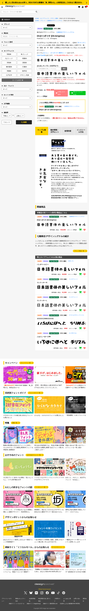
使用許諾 (67, 131)
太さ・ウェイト (8, 86)
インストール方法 (81, 131)
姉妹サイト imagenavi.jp (34, 603)
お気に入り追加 (60, 93)
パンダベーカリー (43, 264)
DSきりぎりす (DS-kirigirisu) (50, 110)
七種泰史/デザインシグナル (54, 20)
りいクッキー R (42, 282)
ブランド (6, 24)
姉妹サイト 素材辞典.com (50, 603)
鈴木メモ (70, 261)
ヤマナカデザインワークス (76, 315)
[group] (18, 377)
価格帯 (5, 112)
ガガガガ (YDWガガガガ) (45, 318)
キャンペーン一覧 (26, 363)
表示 (64, 68)
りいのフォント (73, 279)
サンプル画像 (41, 131)
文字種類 (6, 103)
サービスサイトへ (57, 547)
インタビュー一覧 (40, 487)
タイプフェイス (44, 18)
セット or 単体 (7, 95)
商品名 (5, 33)
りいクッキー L (42, 300)
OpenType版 (41, 55)
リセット (6, 122)
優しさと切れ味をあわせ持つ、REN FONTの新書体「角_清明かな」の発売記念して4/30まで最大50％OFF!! (45, 2)
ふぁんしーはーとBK (44, 336)
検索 (24, 122)
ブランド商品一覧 (79, 251)
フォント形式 (7, 42)
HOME (37, 18)
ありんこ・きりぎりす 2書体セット (54, 53)
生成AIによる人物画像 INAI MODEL (70, 603)
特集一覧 (14, 423)
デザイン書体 (54, 18)
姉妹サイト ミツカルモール (16, 603)
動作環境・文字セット (55, 131)
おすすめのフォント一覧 (34, 455)
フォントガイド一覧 (34, 393)
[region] (61, 73)
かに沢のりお (73, 333)
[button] (2, 2)
